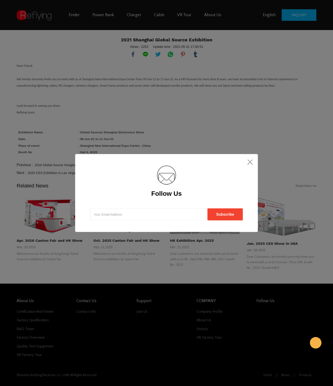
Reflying (315, 343)
